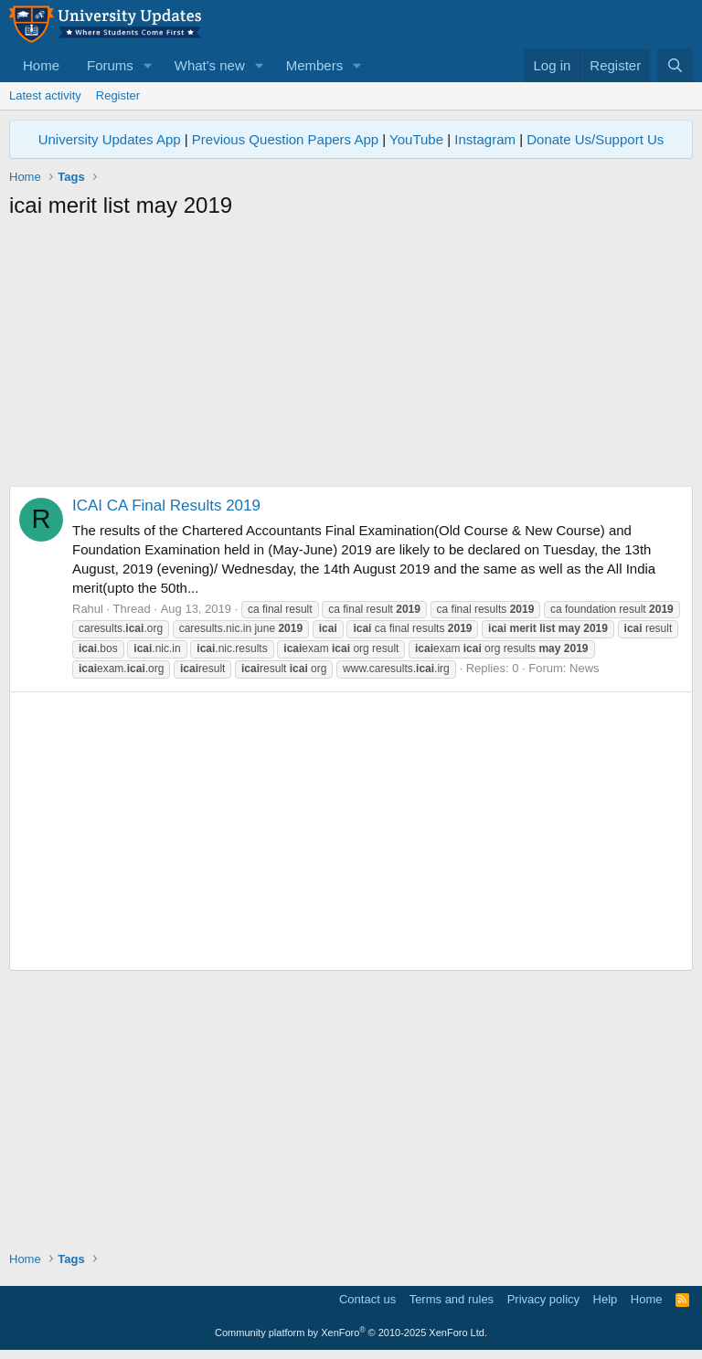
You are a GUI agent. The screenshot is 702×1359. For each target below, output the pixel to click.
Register (118, 95)
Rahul (87, 609)
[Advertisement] (351, 358)
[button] (148, 65)
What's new (210, 65)
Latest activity (45, 95)
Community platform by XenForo (351, 1332)
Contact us (367, 1299)
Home (41, 65)
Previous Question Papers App (285, 139)
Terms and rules (452, 1299)
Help (605, 1299)
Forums (110, 65)
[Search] (675, 65)
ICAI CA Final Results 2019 (166, 505)
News (584, 668)
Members (315, 65)
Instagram (485, 139)
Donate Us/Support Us (595, 139)
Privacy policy (543, 1299)
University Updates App (109, 139)
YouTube (416, 139)
